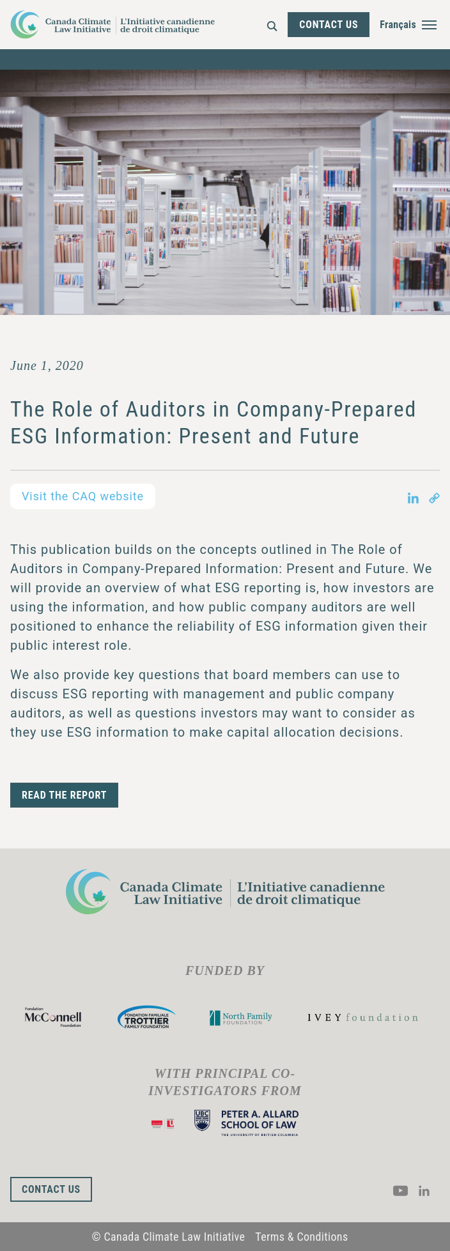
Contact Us (328, 25)
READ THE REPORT (64, 795)
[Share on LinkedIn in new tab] (413, 496)
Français (398, 25)
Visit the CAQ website (83, 496)
